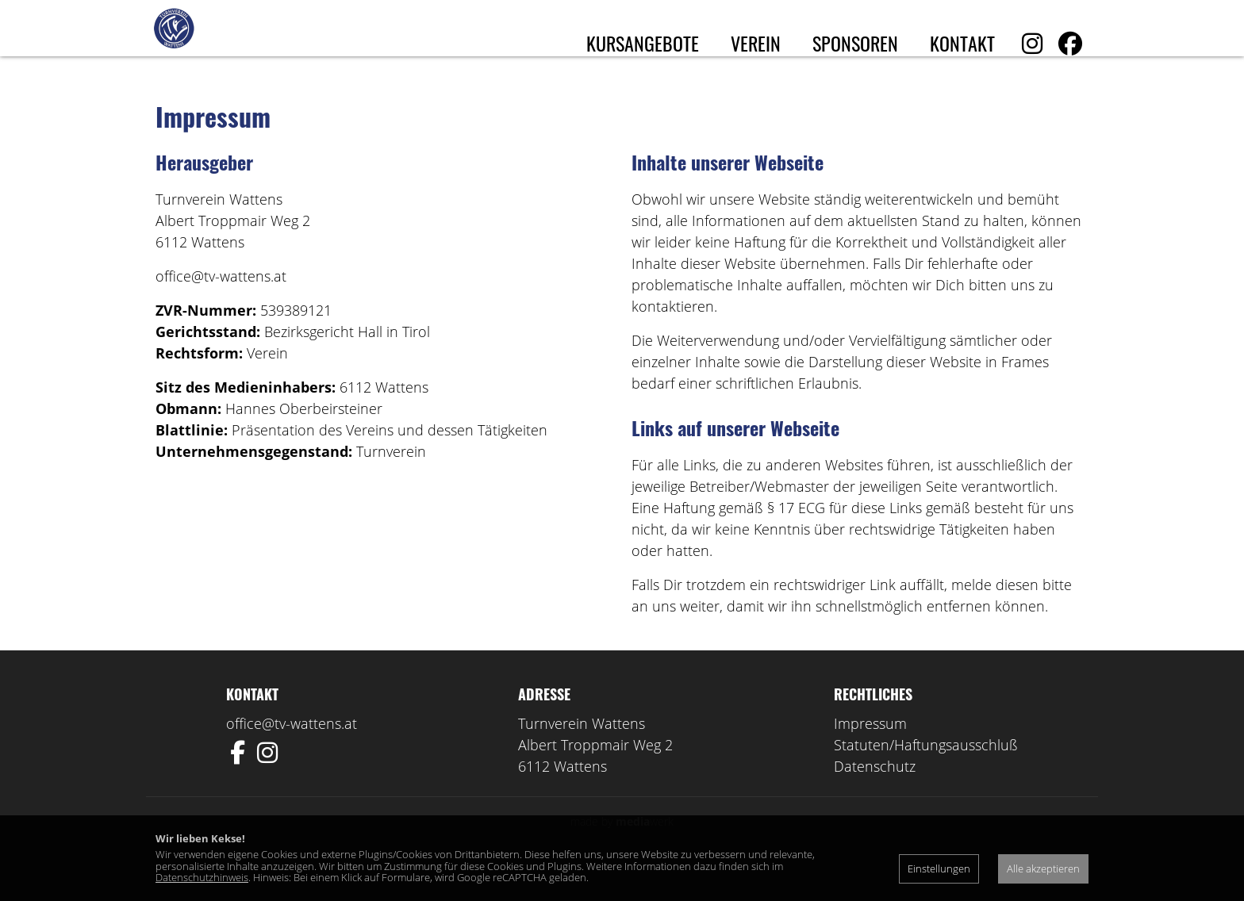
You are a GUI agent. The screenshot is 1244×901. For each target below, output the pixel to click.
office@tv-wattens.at (291, 754)
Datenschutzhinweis (202, 877)
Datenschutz (875, 797)
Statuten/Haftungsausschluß (926, 775)
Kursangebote (642, 43)
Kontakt (962, 43)
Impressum (870, 754)
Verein (756, 43)
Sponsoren (855, 43)
